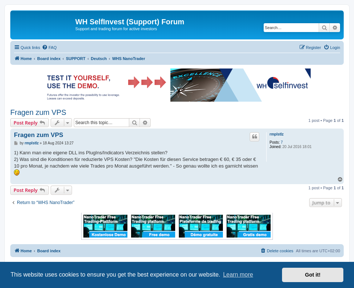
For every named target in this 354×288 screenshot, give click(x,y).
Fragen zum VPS (38, 112)
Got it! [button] (313, 275)
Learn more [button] (238, 274)
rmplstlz (276, 134)
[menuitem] (49, 47)
